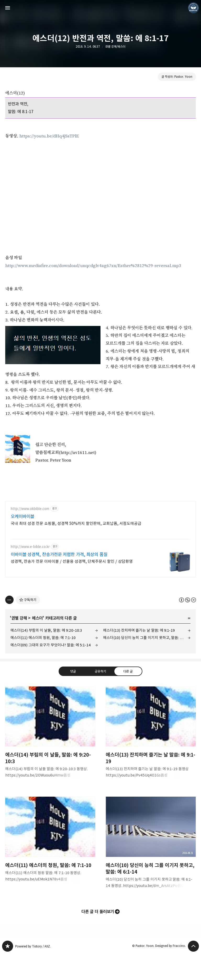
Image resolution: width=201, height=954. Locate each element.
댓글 (73, 671)
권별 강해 (19, 618)
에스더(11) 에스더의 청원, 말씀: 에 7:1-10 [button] (50, 843)
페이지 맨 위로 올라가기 (193, 946)
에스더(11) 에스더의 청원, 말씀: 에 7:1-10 (43, 637)
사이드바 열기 (7, 8)
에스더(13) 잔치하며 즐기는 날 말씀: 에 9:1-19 (139, 630)
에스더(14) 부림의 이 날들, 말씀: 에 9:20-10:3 (46, 630)
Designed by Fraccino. (170, 946)
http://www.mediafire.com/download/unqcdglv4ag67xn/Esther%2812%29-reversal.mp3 (93, 266)
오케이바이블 (22, 516)
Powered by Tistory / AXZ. (33, 946)
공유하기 (100, 671)
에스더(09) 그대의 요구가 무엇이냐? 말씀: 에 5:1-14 (50, 644)
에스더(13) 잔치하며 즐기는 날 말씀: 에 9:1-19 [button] (150, 736)
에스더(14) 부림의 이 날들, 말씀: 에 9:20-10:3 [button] (50, 736)
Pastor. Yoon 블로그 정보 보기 (193, 8)
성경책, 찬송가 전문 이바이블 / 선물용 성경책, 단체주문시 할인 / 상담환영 (72, 561)
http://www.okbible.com (30, 509)
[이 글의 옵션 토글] (9, 600)
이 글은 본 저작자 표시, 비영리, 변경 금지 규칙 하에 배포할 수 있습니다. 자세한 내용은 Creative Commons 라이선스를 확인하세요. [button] (187, 600)
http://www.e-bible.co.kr (30, 547)
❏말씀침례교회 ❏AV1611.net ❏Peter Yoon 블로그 (7, 946)
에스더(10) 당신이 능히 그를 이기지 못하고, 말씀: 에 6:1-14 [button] (150, 846)
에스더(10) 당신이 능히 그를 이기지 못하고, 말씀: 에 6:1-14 (147, 637)
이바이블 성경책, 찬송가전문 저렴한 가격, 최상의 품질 (59, 554)
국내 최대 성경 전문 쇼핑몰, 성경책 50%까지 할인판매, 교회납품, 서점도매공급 (76, 523)
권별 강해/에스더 (115, 46)
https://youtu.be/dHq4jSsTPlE (49, 136)
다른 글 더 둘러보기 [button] (97, 911)
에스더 (37, 618)
